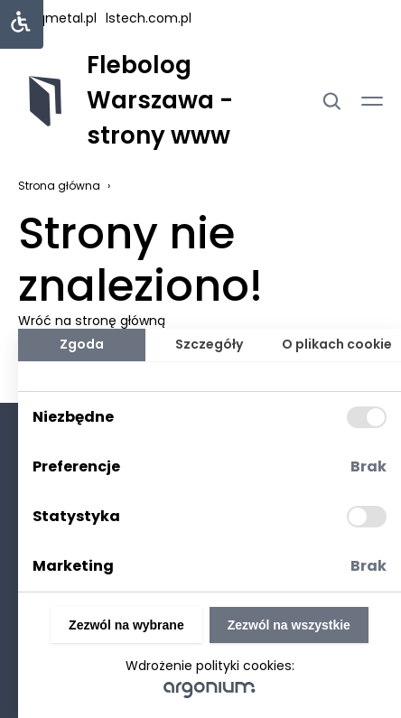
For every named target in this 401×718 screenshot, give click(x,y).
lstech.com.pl (148, 18)
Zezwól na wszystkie (289, 625)
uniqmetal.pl (57, 18)
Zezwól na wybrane (126, 625)
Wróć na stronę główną (91, 321)
